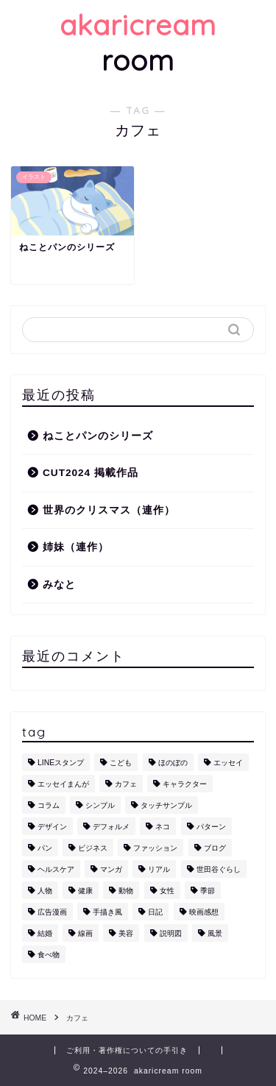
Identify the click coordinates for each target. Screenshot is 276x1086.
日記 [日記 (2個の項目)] (155, 912)
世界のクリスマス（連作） (109, 510)
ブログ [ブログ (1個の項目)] (215, 848)
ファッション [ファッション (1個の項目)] (155, 848)
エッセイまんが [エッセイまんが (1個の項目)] (63, 784)
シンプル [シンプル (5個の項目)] (100, 805)
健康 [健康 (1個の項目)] (85, 891)
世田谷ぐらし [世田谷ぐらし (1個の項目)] (219, 869)
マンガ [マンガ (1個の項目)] (111, 869)
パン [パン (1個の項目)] (45, 848)
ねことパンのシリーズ (98, 435)
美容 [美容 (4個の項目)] (125, 933)
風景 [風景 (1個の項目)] (215, 933)
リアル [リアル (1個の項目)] (159, 869)
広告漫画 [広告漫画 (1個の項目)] (52, 912)
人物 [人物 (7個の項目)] (45, 891)
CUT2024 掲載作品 (90, 472)
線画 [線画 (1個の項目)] (85, 933)
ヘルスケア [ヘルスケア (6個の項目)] (56, 869)
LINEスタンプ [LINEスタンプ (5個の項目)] (61, 763)
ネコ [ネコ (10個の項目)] (162, 827)
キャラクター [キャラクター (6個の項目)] (185, 784)
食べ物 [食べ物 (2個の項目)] (49, 955)
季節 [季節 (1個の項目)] (207, 891)
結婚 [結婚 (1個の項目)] (45, 933)
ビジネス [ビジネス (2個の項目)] (92, 848)
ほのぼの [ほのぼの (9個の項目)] (173, 763)
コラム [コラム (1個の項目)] (49, 805)
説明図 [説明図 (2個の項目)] (171, 933)
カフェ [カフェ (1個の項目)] (126, 784)
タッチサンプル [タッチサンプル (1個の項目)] (166, 805)
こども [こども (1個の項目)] (121, 763)
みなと (59, 584)
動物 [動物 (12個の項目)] (125, 891)
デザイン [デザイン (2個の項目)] (52, 827)
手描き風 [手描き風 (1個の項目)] (107, 912)
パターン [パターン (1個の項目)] (211, 827)
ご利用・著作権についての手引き (127, 1050)
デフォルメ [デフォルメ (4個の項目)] (111, 827)
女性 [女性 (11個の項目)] (167, 891)
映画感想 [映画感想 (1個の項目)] (204, 912)
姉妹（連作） (76, 547)
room (138, 42)
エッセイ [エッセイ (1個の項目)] (228, 763)
